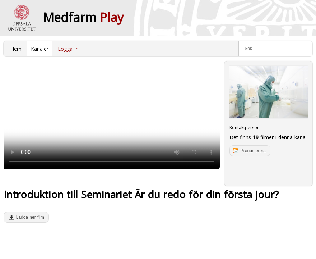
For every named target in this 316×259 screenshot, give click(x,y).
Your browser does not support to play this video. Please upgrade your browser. (112, 115)
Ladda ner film (28, 217)
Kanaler (39, 48)
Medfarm (83, 17)
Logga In (68, 48)
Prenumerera (253, 150)
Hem (16, 48)
